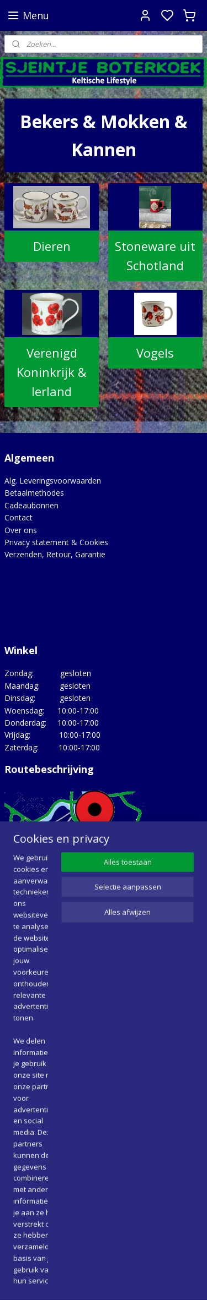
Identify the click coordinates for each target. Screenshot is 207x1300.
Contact (18, 517)
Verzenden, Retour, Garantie (54, 554)
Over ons (20, 530)
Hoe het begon (31, 1093)
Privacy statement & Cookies (56, 542)
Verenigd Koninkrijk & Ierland (52, 371)
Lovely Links (26, 1106)
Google (17, 1225)
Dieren (52, 245)
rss (170, 1280)
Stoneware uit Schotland (155, 255)
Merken (17, 1118)
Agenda (17, 1081)
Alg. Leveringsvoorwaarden (52, 480)
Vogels (155, 352)
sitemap (147, 1280)
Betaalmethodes (34, 492)
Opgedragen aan (34, 1130)
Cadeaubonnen (31, 505)
